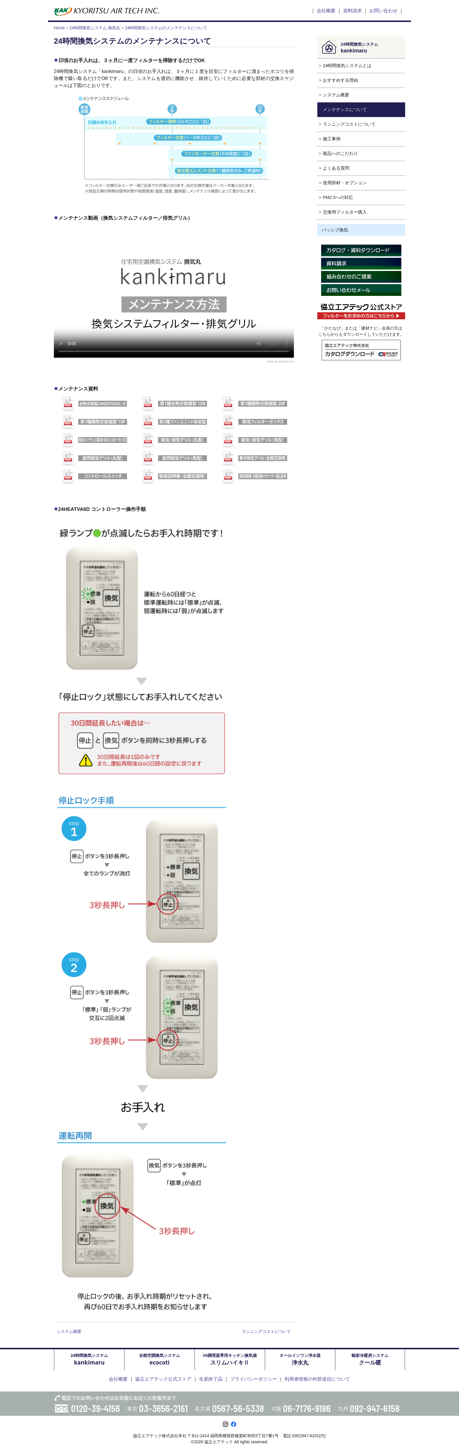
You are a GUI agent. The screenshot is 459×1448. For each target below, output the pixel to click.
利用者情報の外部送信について (317, 1379)
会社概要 (326, 10)
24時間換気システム (89, 1359)
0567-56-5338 (238, 1408)
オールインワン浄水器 (300, 1359)
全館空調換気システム (159, 1359)
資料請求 (352, 10)
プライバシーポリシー (253, 1379)
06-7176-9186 (307, 1408)
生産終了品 (210, 1379)
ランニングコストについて (266, 1331)
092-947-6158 (375, 1408)
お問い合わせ (383, 10)
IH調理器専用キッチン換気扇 (229, 1359)
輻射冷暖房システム (370, 1359)
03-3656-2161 (163, 1408)
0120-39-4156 (95, 1408)
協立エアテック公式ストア (163, 1379)
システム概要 (69, 1331)
